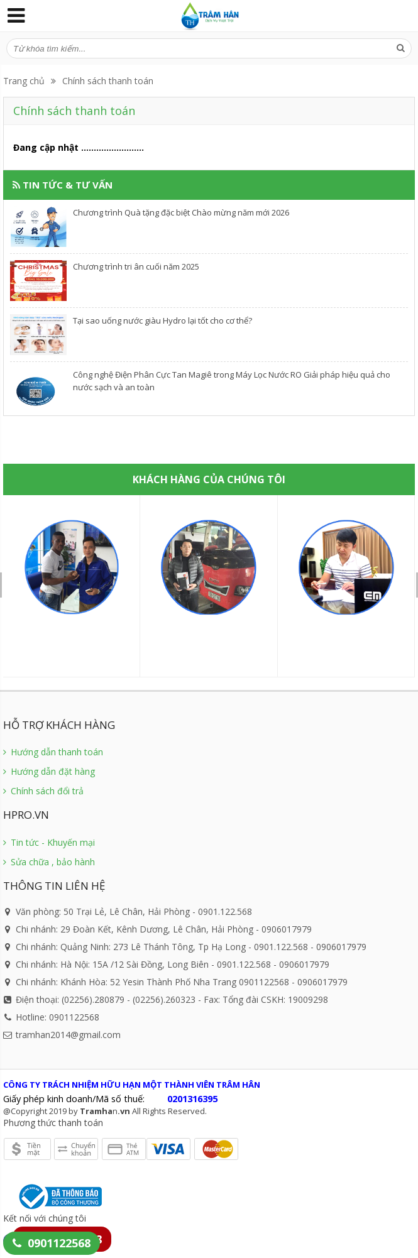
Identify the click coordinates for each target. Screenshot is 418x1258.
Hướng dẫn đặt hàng (49, 771)
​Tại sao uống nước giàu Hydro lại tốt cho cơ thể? (162, 320)
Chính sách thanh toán (107, 81)
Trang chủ (24, 81)
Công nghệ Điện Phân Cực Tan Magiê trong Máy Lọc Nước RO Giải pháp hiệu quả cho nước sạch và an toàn (231, 381)
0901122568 (59, 1242)
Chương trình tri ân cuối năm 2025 (136, 266)
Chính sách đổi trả (43, 791)
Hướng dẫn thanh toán (53, 752)
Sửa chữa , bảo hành (49, 862)
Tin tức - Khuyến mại (49, 842)
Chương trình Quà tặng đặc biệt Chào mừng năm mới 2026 (181, 212)
